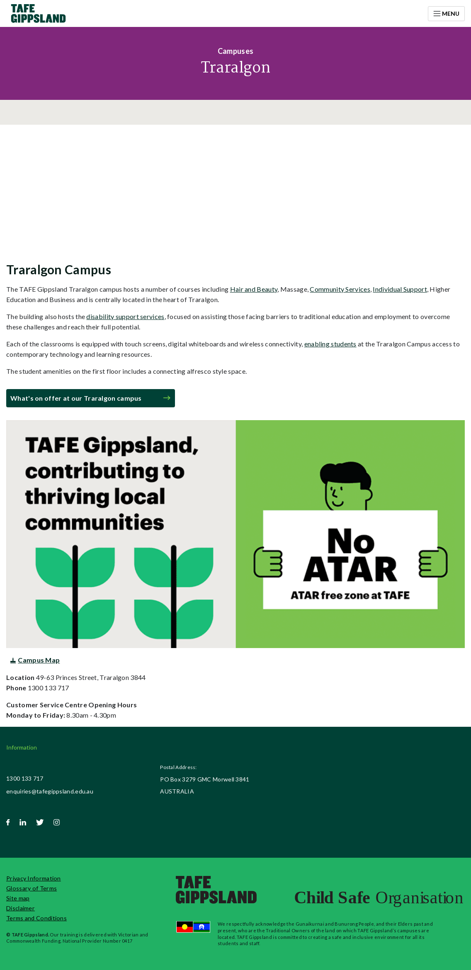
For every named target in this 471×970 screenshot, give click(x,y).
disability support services (125, 316)
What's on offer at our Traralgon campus (76, 398)
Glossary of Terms (31, 888)
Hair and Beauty (254, 289)
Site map (17, 898)
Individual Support (400, 289)
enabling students (330, 344)
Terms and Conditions (36, 918)
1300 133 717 (25, 778)
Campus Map (39, 660)
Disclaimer (20, 908)
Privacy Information (33, 878)
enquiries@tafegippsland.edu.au (49, 791)
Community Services (340, 289)
